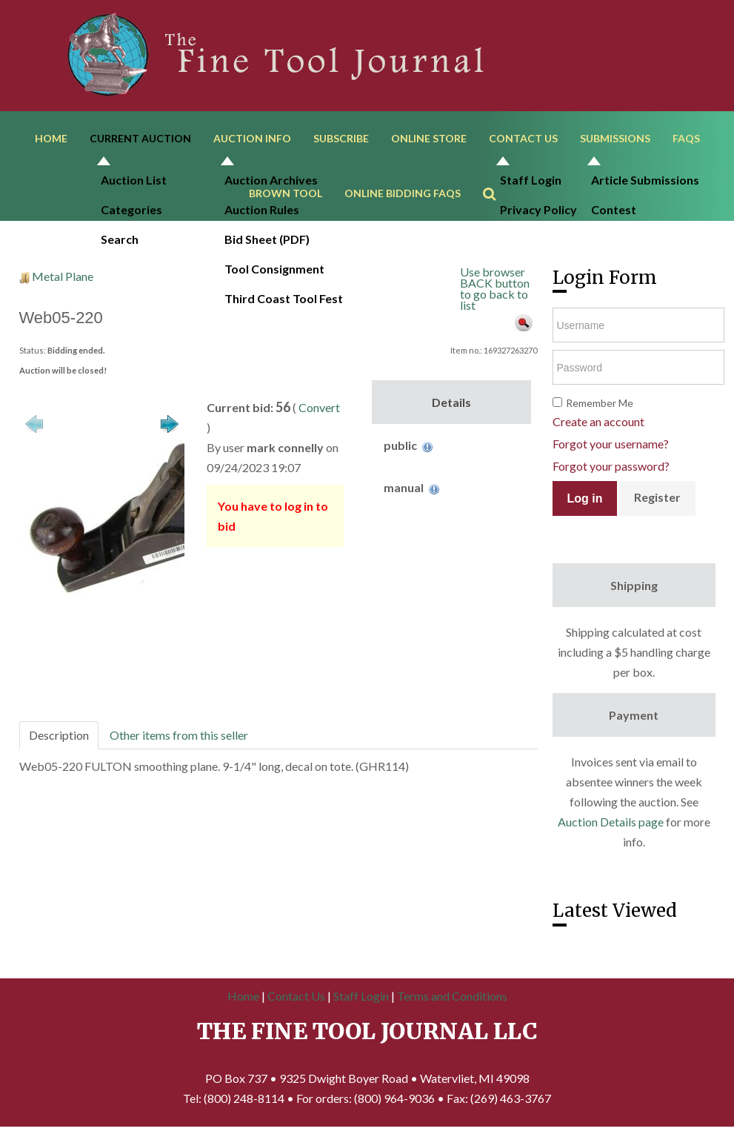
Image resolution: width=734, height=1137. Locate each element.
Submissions (615, 139)
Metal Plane (62, 279)
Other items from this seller (179, 738)
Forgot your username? (611, 447)
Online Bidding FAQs (402, 195)
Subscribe (341, 139)
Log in (585, 501)
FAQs (686, 139)
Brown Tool (285, 195)
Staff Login (361, 999)
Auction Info (252, 139)
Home (51, 139)
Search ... (496, 174)
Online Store (429, 139)
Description (59, 738)
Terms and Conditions (452, 999)
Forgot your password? (611, 469)
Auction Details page (611, 825)
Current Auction (140, 139)
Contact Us (523, 139)
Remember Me (599, 406)
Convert (319, 410)
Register (657, 500)
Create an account (598, 424)
